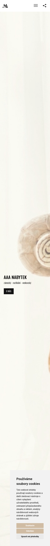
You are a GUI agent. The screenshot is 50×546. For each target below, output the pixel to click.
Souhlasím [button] (30, 525)
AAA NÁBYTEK (15, 277)
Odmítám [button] (30, 531)
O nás (8, 291)
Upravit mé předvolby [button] (30, 536)
